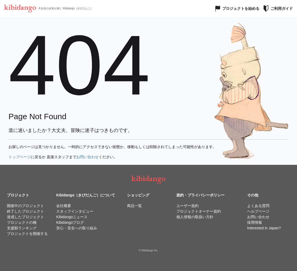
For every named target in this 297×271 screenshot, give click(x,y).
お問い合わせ (87, 157)
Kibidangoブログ (70, 222)
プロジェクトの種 (22, 222)
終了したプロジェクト (25, 211)
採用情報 (254, 222)
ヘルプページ (258, 211)
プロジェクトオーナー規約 (198, 211)
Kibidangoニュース (72, 217)
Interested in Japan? (264, 228)
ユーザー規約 (187, 206)
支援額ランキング (22, 228)
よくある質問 (258, 206)
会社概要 (63, 206)
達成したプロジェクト (25, 217)
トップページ (19, 157)
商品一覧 (134, 206)
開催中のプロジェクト (25, 206)
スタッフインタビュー (74, 211)
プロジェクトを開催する (27, 233)
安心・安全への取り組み (76, 228)
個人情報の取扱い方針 (194, 217)
